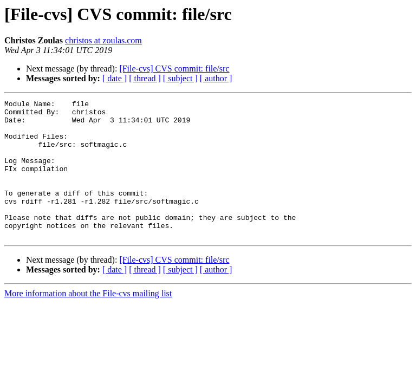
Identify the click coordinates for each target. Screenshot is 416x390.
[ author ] (216, 78)
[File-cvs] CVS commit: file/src (174, 68)
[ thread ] (145, 78)
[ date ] (114, 78)
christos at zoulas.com (103, 40)
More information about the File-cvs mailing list (88, 321)
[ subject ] (180, 78)
